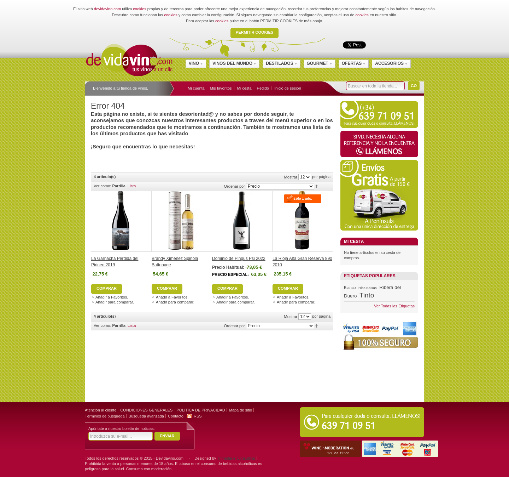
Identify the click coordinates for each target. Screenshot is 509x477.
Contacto (175, 416)
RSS (198, 416)
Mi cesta (244, 88)
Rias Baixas (367, 288)
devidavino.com (107, 9)
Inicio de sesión (287, 88)
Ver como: (102, 186)
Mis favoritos (221, 88)
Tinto (366, 295)
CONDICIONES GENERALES (146, 410)
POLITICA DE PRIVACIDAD (200, 410)
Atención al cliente (100, 410)
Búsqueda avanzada (146, 416)
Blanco (350, 287)
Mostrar (290, 177)
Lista (132, 186)
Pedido (263, 88)
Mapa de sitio (240, 410)
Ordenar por (234, 186)
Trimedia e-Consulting (236, 458)
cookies (139, 9)
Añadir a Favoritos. (111, 297)
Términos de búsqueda (105, 416)
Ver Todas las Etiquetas (394, 306)
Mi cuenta (196, 88)
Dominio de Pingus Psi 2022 (238, 258)
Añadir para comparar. (114, 302)
